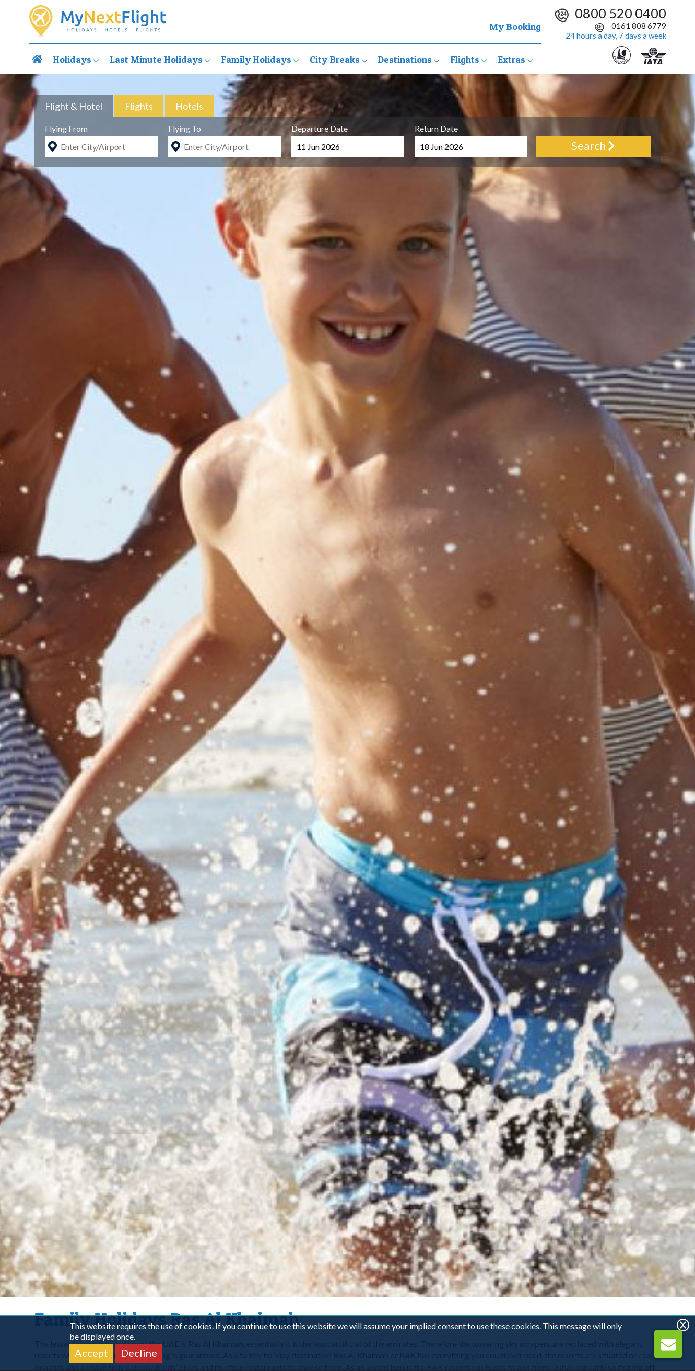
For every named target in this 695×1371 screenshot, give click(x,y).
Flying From (66, 128)
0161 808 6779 (630, 25)
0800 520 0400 (620, 13)
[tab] (73, 106)
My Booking (515, 26)
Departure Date (319, 128)
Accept (91, 1352)
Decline (139, 1352)
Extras (515, 59)
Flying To (184, 128)
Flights (468, 59)
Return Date (436, 128)
